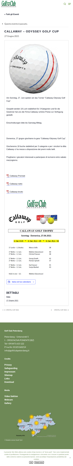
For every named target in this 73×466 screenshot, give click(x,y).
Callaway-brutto (16, 192)
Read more (39, 462)
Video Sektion (11, 396)
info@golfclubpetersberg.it (16, 350)
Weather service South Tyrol (14, 440)
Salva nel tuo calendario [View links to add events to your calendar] (21, 282)
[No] (70, 457)
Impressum (9, 371)
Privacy (8, 365)
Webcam (8, 399)
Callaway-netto (16, 184)
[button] (69, 4)
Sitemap (8, 375)
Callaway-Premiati (17, 176)
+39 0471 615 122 (15, 343)
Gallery (7, 403)
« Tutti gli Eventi (11, 14)
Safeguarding (10, 368)
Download (9, 382)
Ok (31, 462)
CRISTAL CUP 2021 (12, 310)
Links (7, 378)
